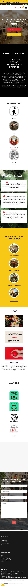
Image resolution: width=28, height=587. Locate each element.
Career (2, 544)
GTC (2, 555)
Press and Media (5, 541)
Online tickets (14, 29)
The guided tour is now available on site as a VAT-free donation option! (13, 1)
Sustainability (4, 540)
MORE (14, 435)
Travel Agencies (4, 543)
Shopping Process (5, 558)
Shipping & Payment (6, 559)
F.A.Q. (2, 561)
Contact (3, 539)
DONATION (14, 362)
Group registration (14, 34)
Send (14, 522)
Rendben (3, 585)
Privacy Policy (4, 556)
